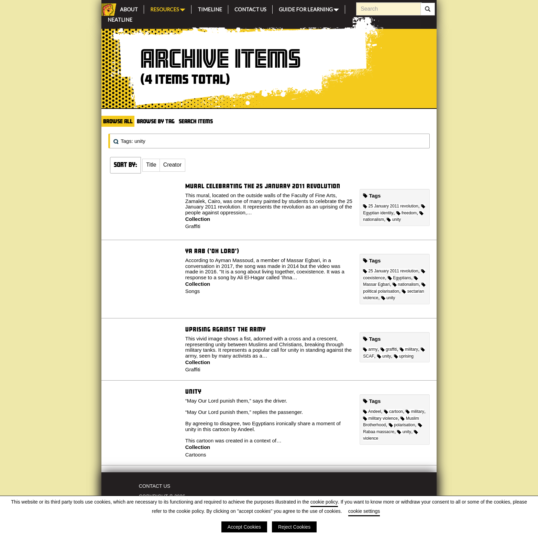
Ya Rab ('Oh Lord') (212, 251)
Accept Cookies (244, 527)
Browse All (118, 121)
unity (394, 219)
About (129, 8)
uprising (404, 356)
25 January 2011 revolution (390, 206)
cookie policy (324, 502)
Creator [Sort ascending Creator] (172, 165)
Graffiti (192, 226)
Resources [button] (167, 8)
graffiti (389, 349)
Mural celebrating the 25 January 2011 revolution (262, 186)
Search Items (196, 121)
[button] (151, 165)
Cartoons (195, 455)
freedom (406, 213)
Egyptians (399, 277)
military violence (380, 418)
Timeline (210, 8)
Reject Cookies (294, 527)
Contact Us (250, 8)
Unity (193, 391)
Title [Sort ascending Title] (151, 165)
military (409, 349)
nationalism (406, 284)
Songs (192, 291)
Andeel (372, 411)
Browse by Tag (156, 121)
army (370, 349)
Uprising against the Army (225, 329)
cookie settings (364, 511)
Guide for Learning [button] (309, 8)
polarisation (402, 424)
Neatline (120, 18)
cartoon (393, 411)
